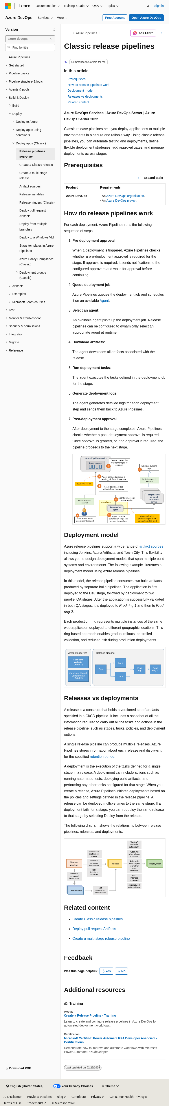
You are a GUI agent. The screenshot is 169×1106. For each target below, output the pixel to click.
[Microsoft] (8, 6)
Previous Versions (39, 1096)
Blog (60, 1096)
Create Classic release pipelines (97, 919)
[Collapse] (54, 30)
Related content (78, 102)
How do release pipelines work (88, 85)
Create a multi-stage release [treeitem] (33, 175)
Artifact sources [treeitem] (29, 186)
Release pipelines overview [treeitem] (32, 154)
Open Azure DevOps (146, 17)
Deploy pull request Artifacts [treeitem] (32, 213)
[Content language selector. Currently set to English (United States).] (25, 1086)
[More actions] (161, 33)
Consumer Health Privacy (127, 1096)
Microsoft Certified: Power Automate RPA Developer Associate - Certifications (110, 1040)
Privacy (96, 1096)
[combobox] (30, 38)
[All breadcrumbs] (68, 33)
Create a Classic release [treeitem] (36, 164)
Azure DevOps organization (125, 196)
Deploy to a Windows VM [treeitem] (36, 237)
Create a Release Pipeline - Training (90, 1015)
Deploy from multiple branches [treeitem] (33, 226)
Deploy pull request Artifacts (94, 929)
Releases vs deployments (85, 96)
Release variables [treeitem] (31, 194)
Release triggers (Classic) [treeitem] (37, 202)
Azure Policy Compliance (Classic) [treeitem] (36, 261)
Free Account (115, 17)
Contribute (79, 1096)
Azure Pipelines (86, 33)
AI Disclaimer (13, 1096)
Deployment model (80, 90)
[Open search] (148, 6)
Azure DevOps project (121, 200)
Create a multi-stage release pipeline (101, 938)
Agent (104, 300)
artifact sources (151, 546)
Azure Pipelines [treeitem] (19, 57)
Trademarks (35, 1103)
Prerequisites (77, 79)
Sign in (159, 6)
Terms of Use (13, 1103)
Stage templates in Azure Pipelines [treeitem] (36, 248)
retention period (102, 756)
